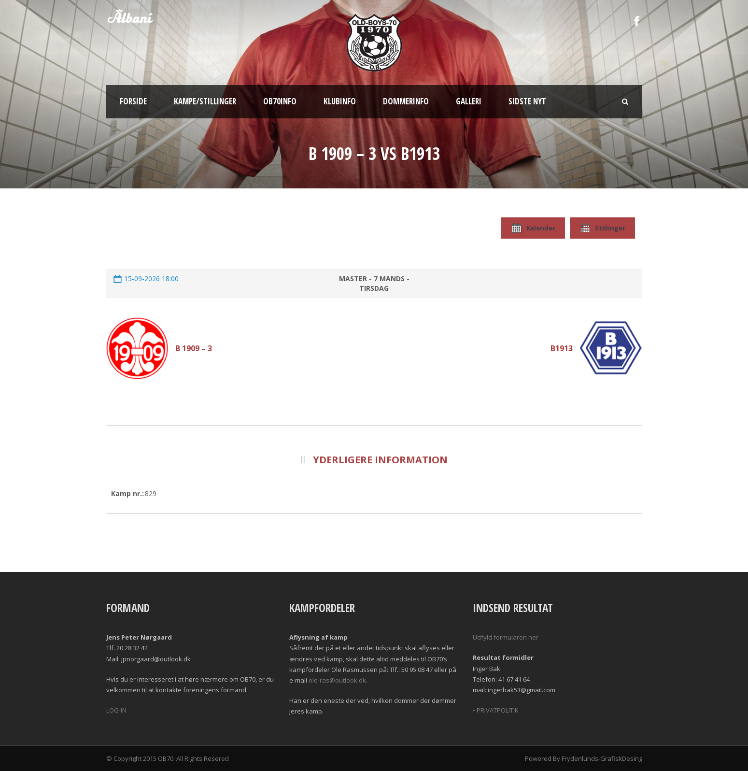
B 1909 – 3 (193, 348)
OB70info (279, 101)
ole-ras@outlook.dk (337, 680)
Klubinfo (340, 101)
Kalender (533, 228)
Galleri (468, 101)
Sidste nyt (527, 101)
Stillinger (602, 228)
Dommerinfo (406, 101)
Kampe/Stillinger (205, 101)
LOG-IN (116, 710)
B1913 (561, 348)
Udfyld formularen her (505, 637)
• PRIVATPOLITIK (496, 710)
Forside (133, 101)
